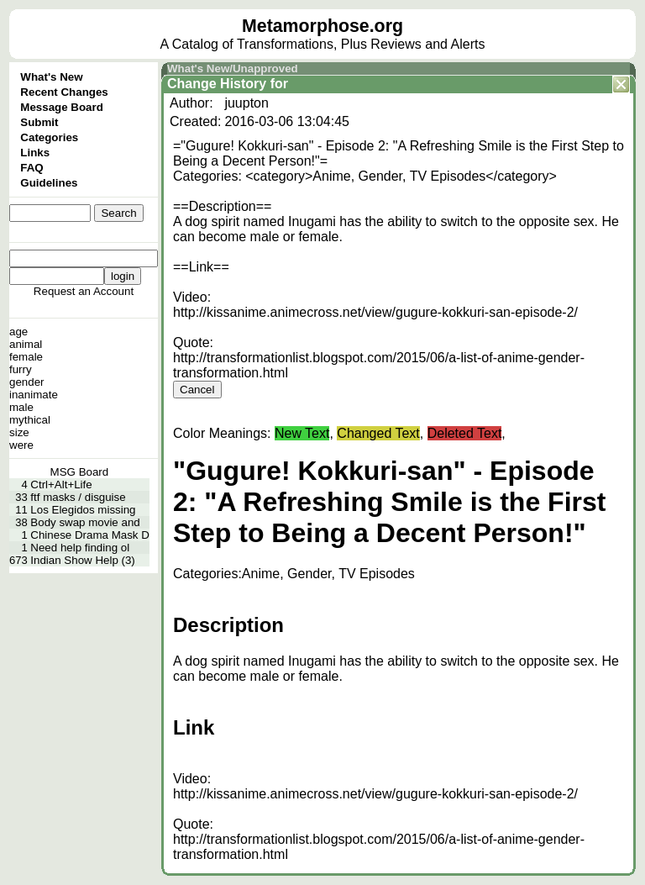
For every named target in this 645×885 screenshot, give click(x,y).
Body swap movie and (84, 522)
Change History (216, 83)
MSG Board (79, 472)
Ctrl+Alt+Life (61, 484)
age (18, 331)
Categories (49, 137)
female (26, 356)
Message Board (61, 107)
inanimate (33, 394)
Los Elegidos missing (82, 509)
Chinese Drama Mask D (89, 535)
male (21, 407)
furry (20, 369)
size (19, 432)
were (21, 445)
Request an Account (84, 291)
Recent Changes (64, 92)
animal (25, 344)
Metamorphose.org (322, 26)
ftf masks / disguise (77, 497)
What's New (51, 77)
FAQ (31, 167)
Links (35, 152)
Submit (39, 122)
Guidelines (48, 182)
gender (27, 382)
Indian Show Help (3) (82, 560)
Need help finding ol (79, 547)
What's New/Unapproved (232, 68)
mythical (29, 420)
